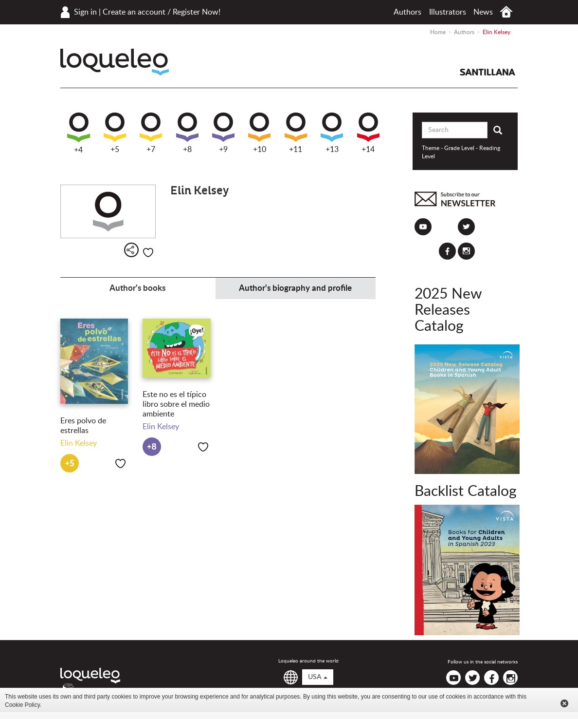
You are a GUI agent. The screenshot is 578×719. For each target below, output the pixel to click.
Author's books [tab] (137, 288)
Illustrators (447, 12)
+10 (259, 133)
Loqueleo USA (114, 62)
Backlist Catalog (466, 491)
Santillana (487, 72)
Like (148, 252)
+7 (151, 133)
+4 (78, 133)
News (483, 12)
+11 (296, 133)
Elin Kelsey (78, 443)
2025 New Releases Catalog (448, 310)
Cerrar (564, 703)
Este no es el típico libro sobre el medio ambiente (176, 404)
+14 (368, 133)
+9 (223, 133)
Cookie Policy (22, 704)
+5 (115, 133)
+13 (332, 133)
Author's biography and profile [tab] (295, 288)
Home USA (506, 12)
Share (131, 250)
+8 (187, 133)
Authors (407, 12)
